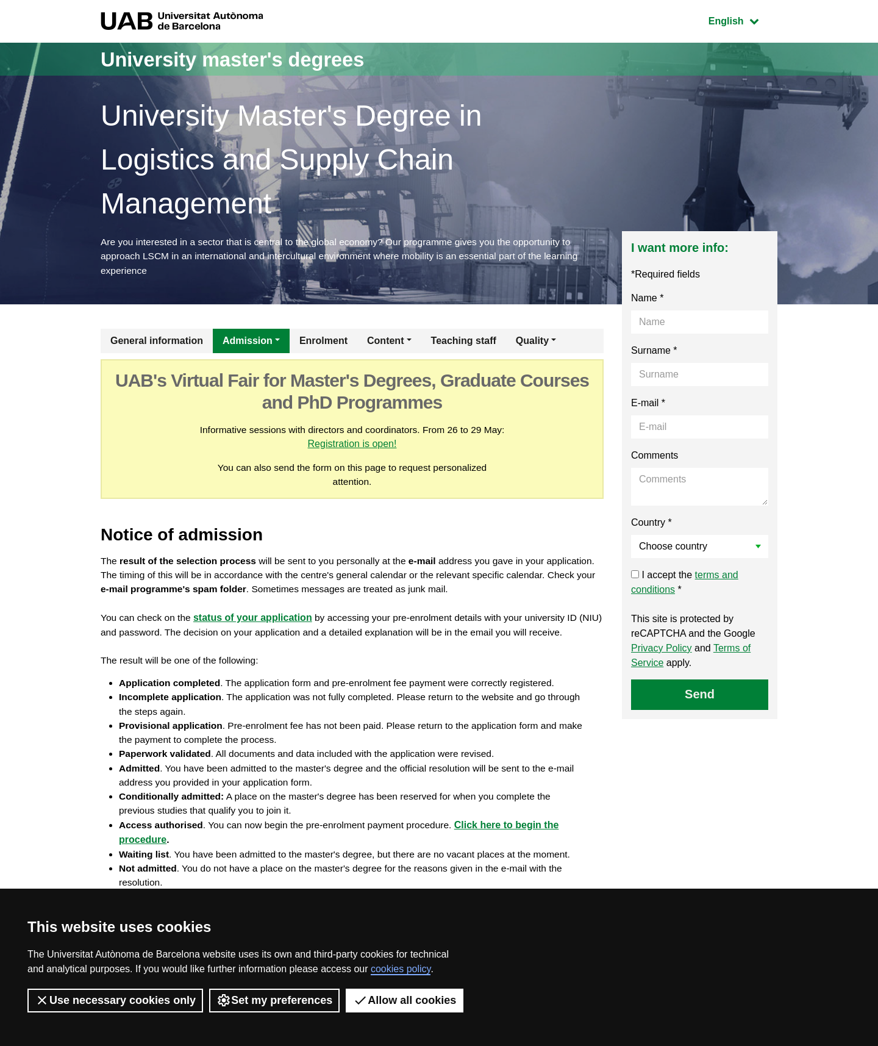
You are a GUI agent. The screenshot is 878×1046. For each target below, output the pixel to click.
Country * (651, 524)
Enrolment (323, 342)
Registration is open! (364, 446)
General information (156, 342)
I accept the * (684, 583)
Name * (647, 300)
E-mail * (648, 404)
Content (385, 342)
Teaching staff (463, 342)
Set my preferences (274, 1000)
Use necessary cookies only (115, 1000)
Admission (248, 342)
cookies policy (400, 969)
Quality (532, 342)
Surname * (654, 352)
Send (700, 696)
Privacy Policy (661, 650)
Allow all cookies (404, 1000)
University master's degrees (247, 58)
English (742, 19)
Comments (654, 457)
